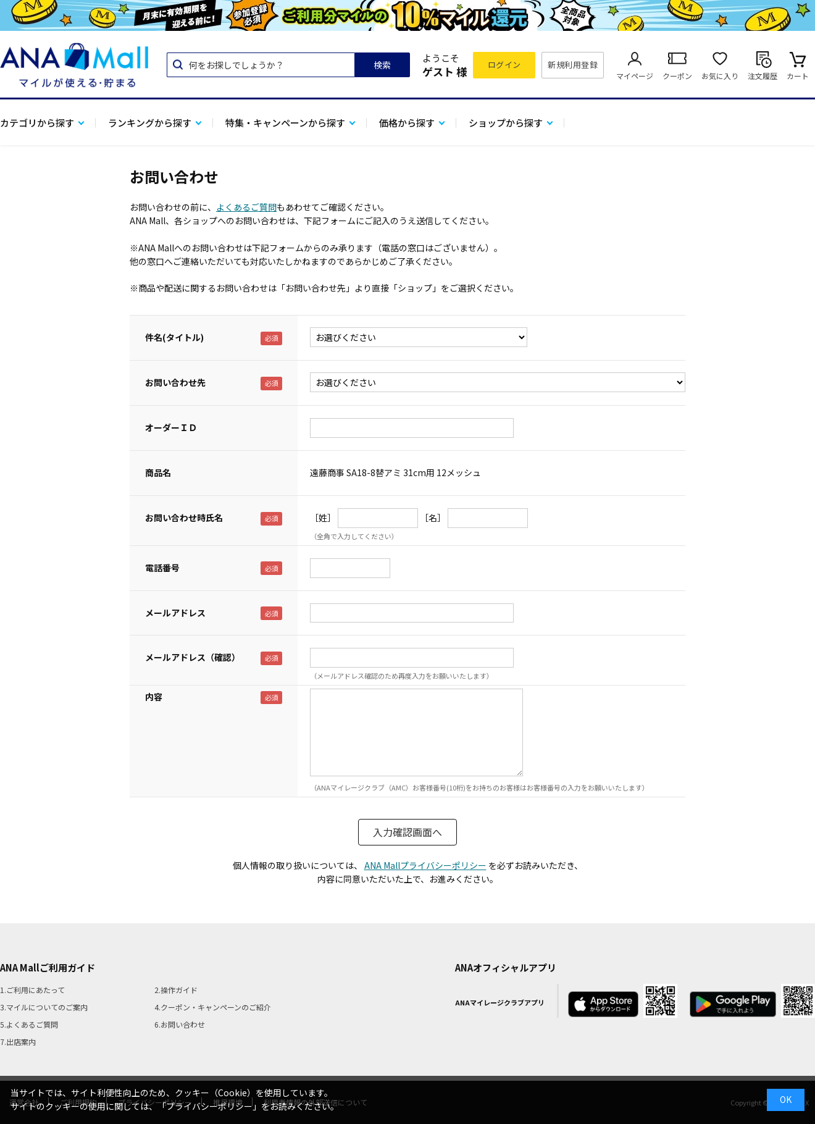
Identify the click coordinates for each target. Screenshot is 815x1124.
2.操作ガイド (176, 989)
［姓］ (323, 517)
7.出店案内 (18, 1041)
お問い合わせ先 (175, 382)
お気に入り (719, 75)
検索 (382, 65)
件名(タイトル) (174, 337)
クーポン (677, 75)
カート (798, 75)
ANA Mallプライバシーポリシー (425, 865)
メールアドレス (175, 612)
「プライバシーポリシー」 (209, 1106)
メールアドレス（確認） (192, 657)
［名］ (433, 517)
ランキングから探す (149, 122)
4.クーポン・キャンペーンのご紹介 (212, 1007)
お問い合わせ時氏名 (184, 517)
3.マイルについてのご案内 (44, 1007)
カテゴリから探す (37, 122)
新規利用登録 (573, 64)
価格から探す (407, 122)
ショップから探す (506, 122)
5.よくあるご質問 (29, 1024)
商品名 (158, 472)
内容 (153, 696)
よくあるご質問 (246, 207)
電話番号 (162, 567)
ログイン (504, 64)
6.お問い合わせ (179, 1024)
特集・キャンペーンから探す (285, 122)
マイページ (634, 75)
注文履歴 (762, 75)
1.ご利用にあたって (32, 989)
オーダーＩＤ (171, 427)
